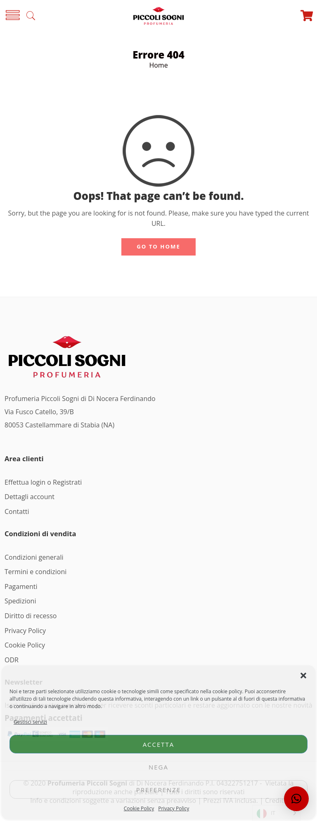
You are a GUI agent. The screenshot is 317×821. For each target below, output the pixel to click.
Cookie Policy (139, 808)
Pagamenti (21, 586)
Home (158, 65)
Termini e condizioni (35, 571)
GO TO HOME (158, 246)
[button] (303, 675)
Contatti (17, 511)
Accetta (159, 744)
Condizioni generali (34, 557)
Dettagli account (29, 496)
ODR (12, 659)
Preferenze (158, 790)
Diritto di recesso (31, 615)
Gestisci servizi (30, 721)
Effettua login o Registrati (43, 482)
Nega (158, 767)
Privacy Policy (173, 808)
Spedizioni (20, 600)
